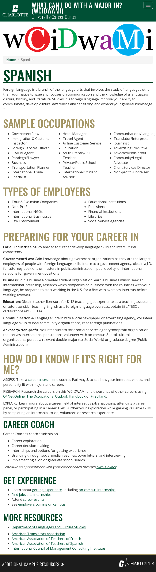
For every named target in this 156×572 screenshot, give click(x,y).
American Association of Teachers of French (46, 538)
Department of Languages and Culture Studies (49, 527)
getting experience (47, 489)
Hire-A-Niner (106, 467)
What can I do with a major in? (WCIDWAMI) (77, 7)
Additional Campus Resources (30, 564)
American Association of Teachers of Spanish (47, 543)
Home (11, 59)
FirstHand (98, 396)
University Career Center (54, 16)
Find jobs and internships (32, 494)
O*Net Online (14, 396)
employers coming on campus (41, 504)
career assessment (43, 379)
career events (34, 499)
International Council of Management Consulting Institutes (59, 548)
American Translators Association (38, 534)
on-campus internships (97, 489)
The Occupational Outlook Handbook (55, 396)
